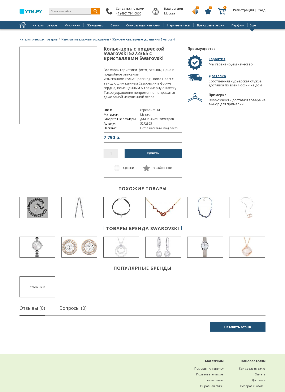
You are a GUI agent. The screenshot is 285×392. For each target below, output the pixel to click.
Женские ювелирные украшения (85, 39)
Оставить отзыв (237, 327)
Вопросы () (73, 308)
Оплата (260, 374)
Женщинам (95, 25)
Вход (261, 10)
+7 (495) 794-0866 (128, 13)
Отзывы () (32, 308)
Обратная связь (212, 386)
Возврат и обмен (252, 386)
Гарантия (217, 59)
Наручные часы (178, 25)
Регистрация (243, 10)
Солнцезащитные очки (143, 25)
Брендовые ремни (210, 25)
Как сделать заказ (252, 368)
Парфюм (237, 25)
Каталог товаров (45, 25)
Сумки (115, 25)
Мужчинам (72, 25)
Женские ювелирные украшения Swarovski (143, 39)
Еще (253, 25)
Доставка (217, 76)
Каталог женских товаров (39, 39)
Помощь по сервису (209, 368)
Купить (153, 153)
